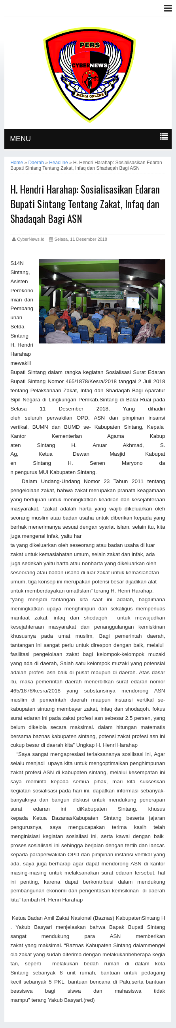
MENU (20, 139)
